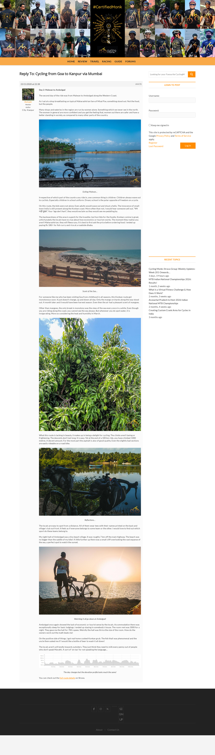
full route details (67, 678)
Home (71, 61)
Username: (154, 95)
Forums (130, 61)
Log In (188, 145)
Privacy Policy (163, 135)
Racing (106, 61)
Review (82, 61)
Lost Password (156, 146)
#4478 (139, 84)
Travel (94, 61)
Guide (118, 61)
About (99, 729)
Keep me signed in (160, 125)
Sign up (121, 714)
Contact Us (113, 729)
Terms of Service (183, 135)
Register (153, 142)
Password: (154, 110)
